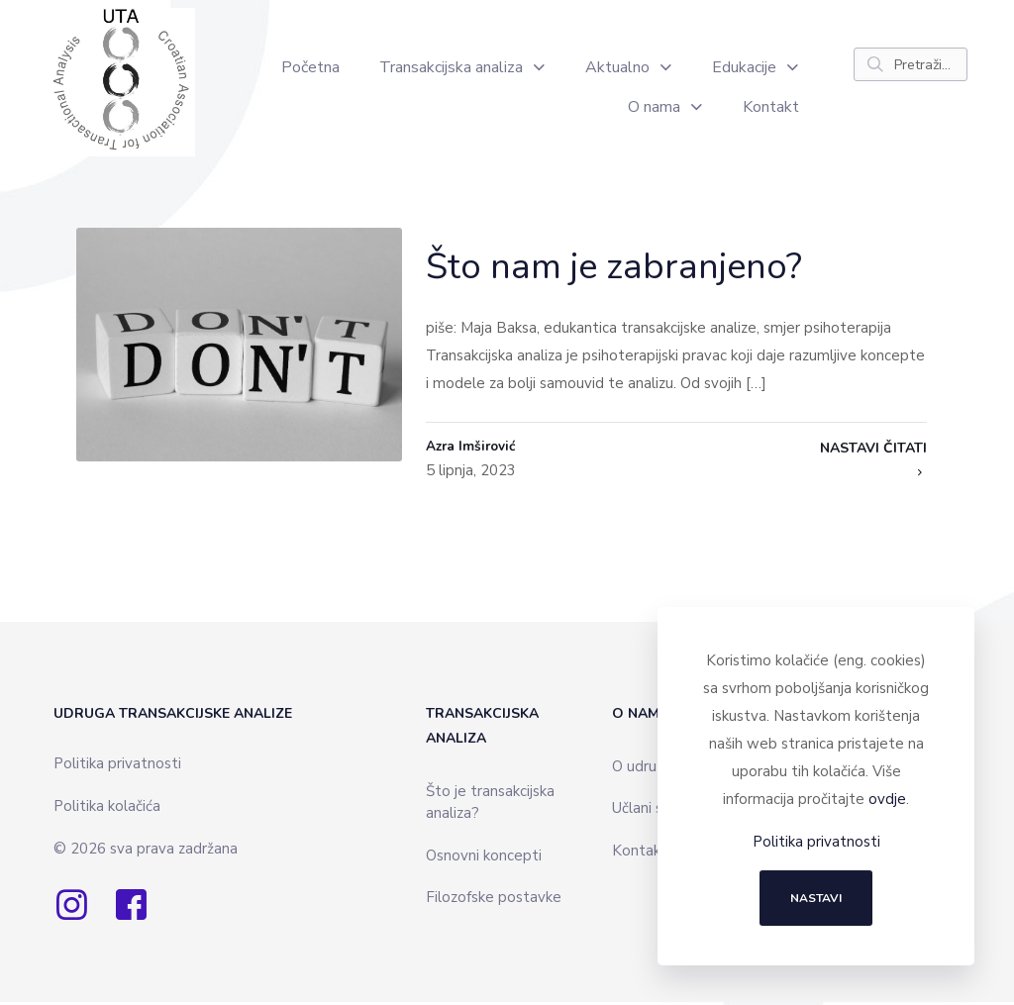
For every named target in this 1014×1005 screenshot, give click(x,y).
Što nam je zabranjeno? (614, 267)
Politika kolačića (106, 809)
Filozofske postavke (493, 900)
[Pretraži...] (910, 64)
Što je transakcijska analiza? (490, 805)
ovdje (887, 799)
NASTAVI (816, 898)
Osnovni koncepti (484, 858)
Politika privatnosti (117, 766)
